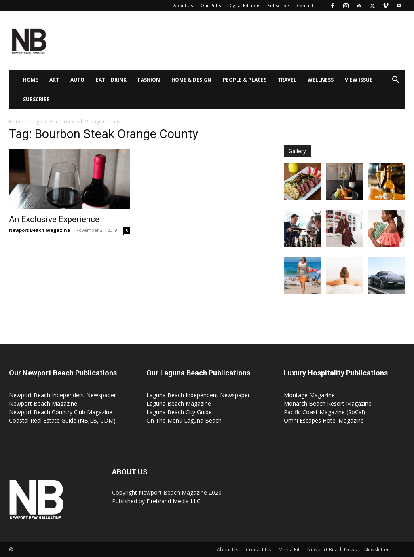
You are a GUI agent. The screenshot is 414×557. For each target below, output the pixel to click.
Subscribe (278, 5)
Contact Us (258, 549)
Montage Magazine (309, 395)
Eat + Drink (111, 79)
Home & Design (191, 79)
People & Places (244, 79)
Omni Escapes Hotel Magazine (324, 420)
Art (54, 79)
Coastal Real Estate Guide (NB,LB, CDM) (62, 420)
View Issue (358, 79)
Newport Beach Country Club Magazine (60, 412)
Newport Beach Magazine (39, 230)
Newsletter (376, 549)
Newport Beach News (332, 549)
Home (30, 79)
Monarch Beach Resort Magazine (328, 403)
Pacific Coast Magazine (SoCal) (324, 412)
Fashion (149, 79)
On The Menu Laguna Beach (184, 420)
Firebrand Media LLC (173, 501)
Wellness (321, 79)
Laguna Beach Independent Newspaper (198, 395)
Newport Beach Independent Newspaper (62, 395)
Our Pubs (211, 5)
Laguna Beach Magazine (178, 403)
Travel (287, 79)
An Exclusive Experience (54, 219)
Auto (77, 79)
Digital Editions (244, 5)
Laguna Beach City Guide (179, 412)
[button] (395, 81)
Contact (305, 5)
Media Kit (289, 549)
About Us (183, 5)
